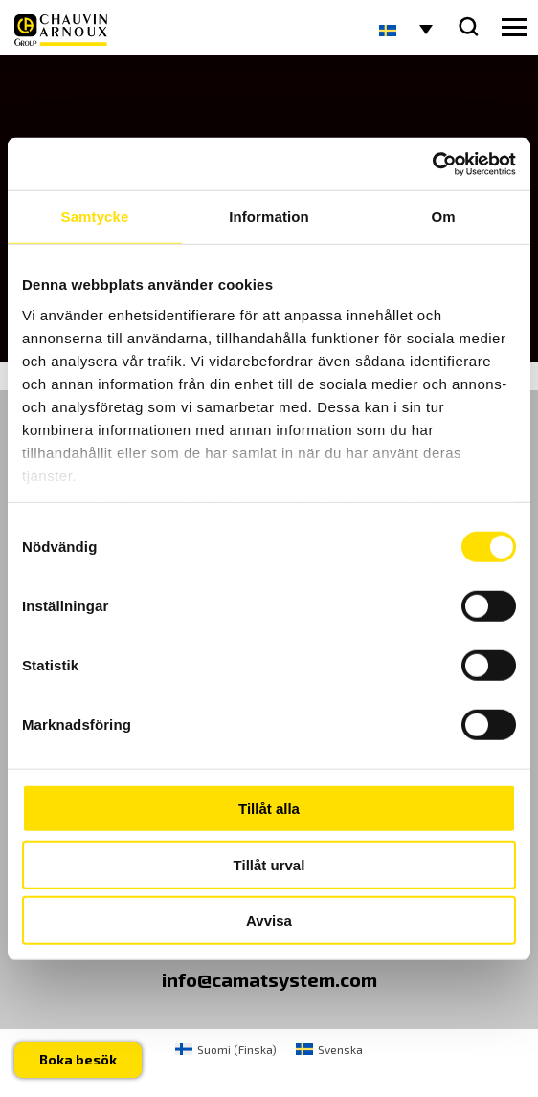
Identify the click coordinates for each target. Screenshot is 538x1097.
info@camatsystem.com (269, 979)
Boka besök (78, 1059)
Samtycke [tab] (95, 216)
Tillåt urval (269, 864)
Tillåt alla (269, 809)
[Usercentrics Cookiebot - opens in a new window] (432, 163)
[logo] (60, 30)
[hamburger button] (514, 27)
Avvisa (269, 920)
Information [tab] (269, 216)
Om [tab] (443, 216)
